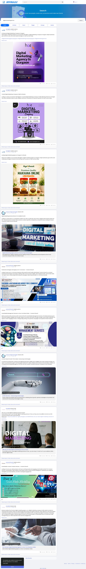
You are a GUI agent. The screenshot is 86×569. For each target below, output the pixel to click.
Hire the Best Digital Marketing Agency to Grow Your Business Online (19, 547)
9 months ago (8, 507)
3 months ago (8, 30)
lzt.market (43, 568)
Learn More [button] (5, 563)
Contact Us (78, 563)
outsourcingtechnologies (12, 211)
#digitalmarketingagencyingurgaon (10, 38)
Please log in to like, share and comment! (11, 86)
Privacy (73, 563)
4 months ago (8, 266)
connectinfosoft (9, 265)
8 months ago (8, 409)
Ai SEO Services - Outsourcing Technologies (13, 396)
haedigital (8, 29)
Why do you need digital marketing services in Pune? (15, 449)
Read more (4, 40)
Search (80, 20)
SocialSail (8, 408)
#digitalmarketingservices (41, 38)
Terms (69, 563)
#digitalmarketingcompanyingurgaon (26, 38)
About (65, 563)
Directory (83, 563)
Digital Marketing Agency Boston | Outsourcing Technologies (17, 253)
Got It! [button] (12, 566)
